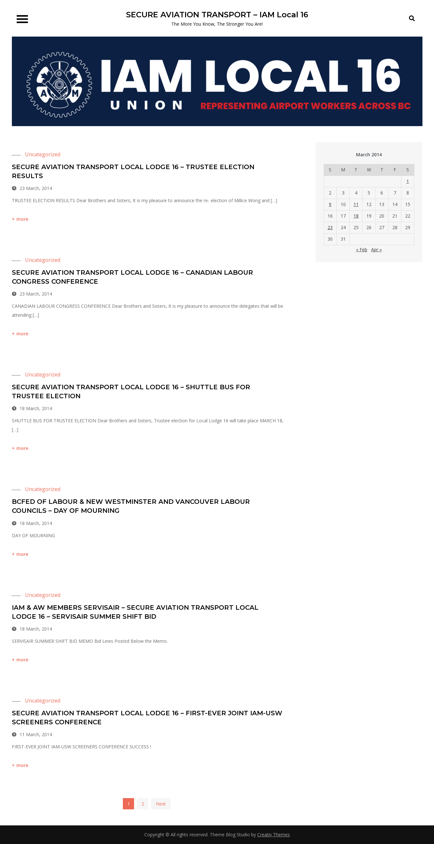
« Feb (361, 249)
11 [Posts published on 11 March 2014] (356, 204)
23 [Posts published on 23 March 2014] (330, 227)
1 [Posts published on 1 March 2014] (407, 181)
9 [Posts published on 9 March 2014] (330, 204)
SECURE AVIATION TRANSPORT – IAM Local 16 (217, 14)
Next (161, 804)
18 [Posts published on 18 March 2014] (356, 216)
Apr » (376, 249)
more (22, 219)
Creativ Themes (273, 834)
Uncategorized (42, 154)
